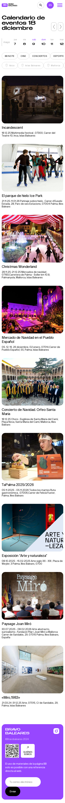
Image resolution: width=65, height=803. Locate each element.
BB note (9, 56)
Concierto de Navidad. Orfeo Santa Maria (28, 412)
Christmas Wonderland (20, 267)
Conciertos (39, 56)
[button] (54, 26)
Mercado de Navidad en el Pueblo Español (28, 339)
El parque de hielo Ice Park (22, 196)
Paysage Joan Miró (16, 624)
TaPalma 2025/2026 (18, 485)
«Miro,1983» (11, 697)
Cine (23, 56)
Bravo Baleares (17, 731)
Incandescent (13, 127)
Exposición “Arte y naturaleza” (24, 556)
